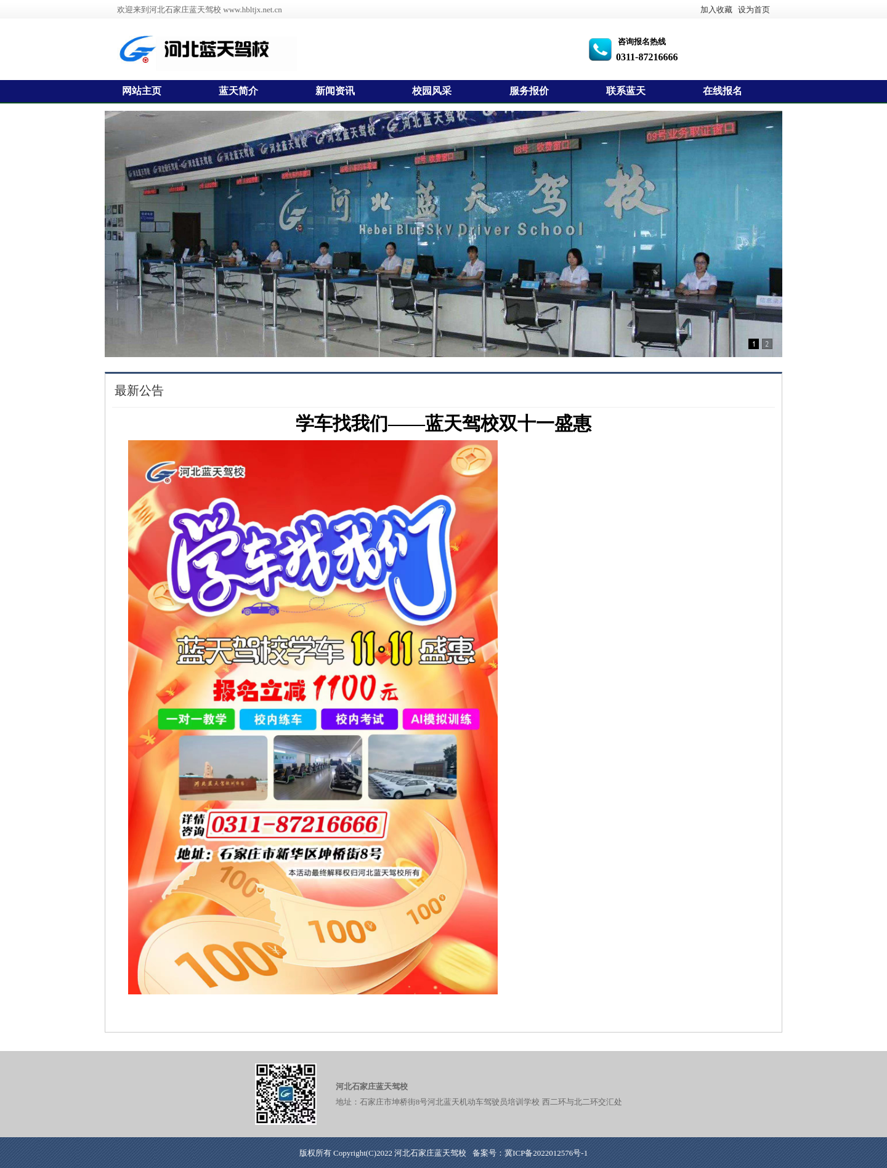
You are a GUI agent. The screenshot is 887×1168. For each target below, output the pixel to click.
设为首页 (754, 9)
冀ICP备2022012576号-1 (546, 1153)
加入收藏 (716, 9)
